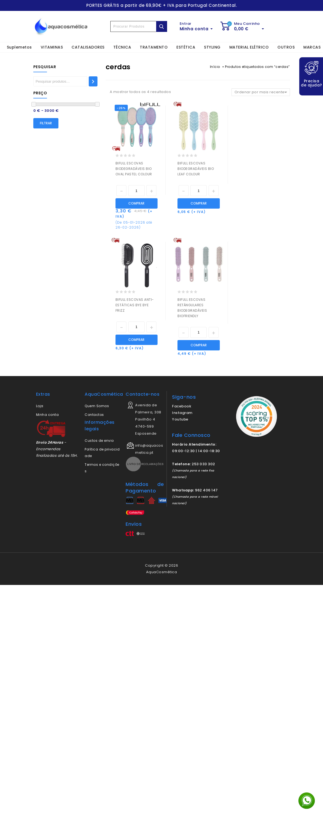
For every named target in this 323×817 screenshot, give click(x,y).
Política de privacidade (102, 452)
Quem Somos (97, 406)
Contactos (94, 414)
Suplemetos (19, 47)
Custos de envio (99, 440)
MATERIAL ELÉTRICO (249, 47)
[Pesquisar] (93, 81)
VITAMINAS (52, 47)
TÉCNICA (122, 47)
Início (215, 66)
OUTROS (286, 47)
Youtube (180, 419)
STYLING (212, 47)
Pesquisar (44, 67)
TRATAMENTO (154, 47)
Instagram (182, 412)
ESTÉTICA (185, 47)
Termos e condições (102, 467)
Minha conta (47, 414)
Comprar (136, 203)
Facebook (181, 406)
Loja (39, 406)
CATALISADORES (88, 47)
